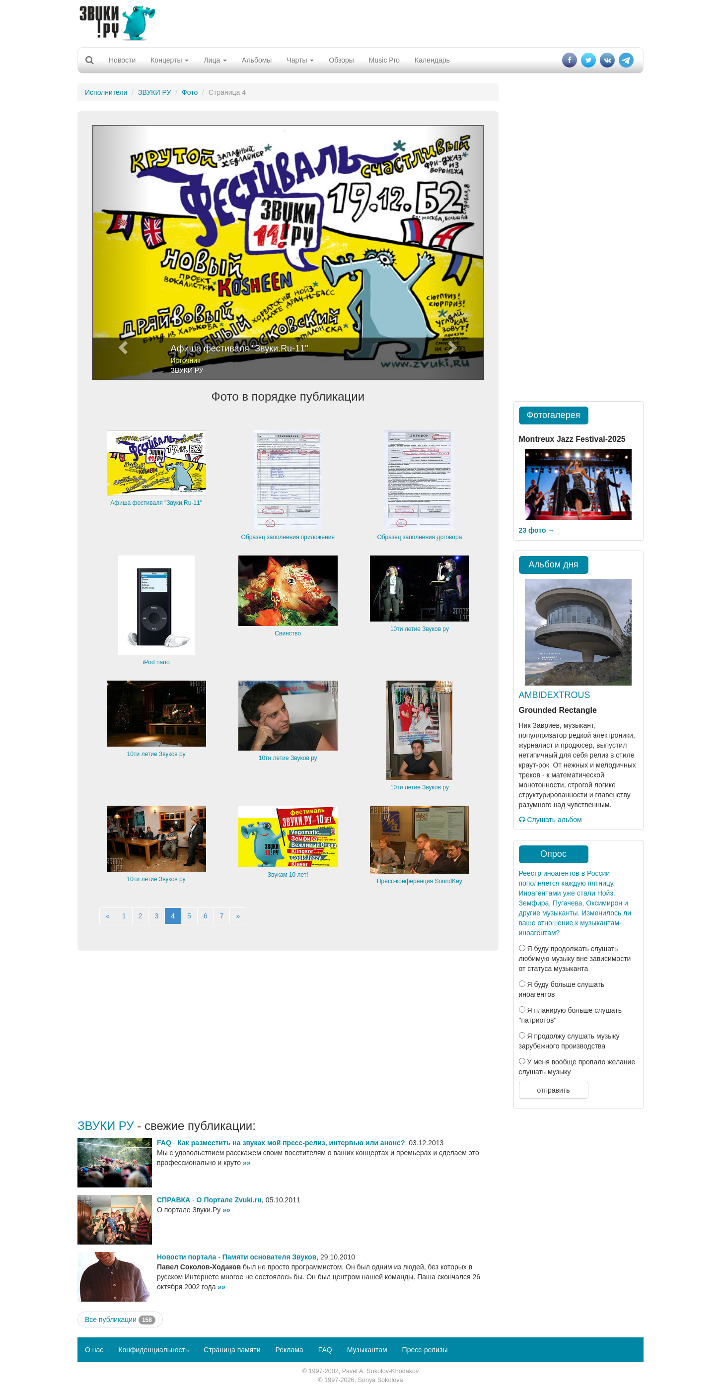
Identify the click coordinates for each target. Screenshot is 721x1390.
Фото (190, 92)
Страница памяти (232, 1350)
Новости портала (186, 1257)
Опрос (553, 854)
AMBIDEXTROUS (554, 695)
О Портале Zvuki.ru (229, 1200)
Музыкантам (367, 1350)
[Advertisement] (360, 22)
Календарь (432, 60)
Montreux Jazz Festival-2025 (572, 439)
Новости (122, 60)
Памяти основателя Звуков (269, 1257)
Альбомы (257, 60)
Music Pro (384, 60)
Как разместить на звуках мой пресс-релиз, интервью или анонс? (291, 1143)
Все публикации (120, 1320)
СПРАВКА (173, 1200)
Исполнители (106, 92)
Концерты (169, 60)
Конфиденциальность (153, 1350)
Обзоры (341, 60)
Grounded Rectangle (558, 710)
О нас (94, 1350)
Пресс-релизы (425, 1350)
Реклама (289, 1350)
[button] (121, 252)
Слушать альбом (550, 820)
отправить (553, 1090)
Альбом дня (553, 564)
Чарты (300, 60)
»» (247, 1163)
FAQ (164, 1143)
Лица (215, 60)
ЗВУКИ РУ (154, 92)
